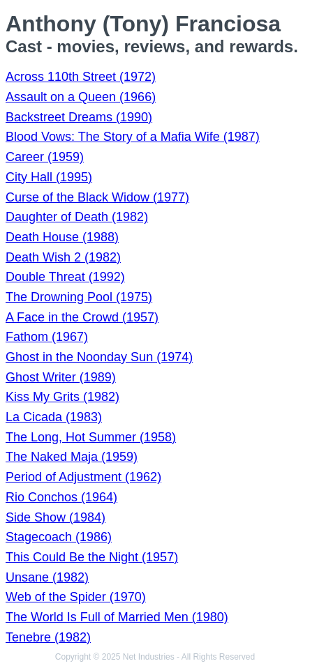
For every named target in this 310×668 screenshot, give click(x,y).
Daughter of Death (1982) (77, 217)
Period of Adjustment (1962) (83, 477)
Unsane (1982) (47, 577)
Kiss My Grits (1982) (62, 397)
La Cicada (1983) (54, 417)
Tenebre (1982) (48, 637)
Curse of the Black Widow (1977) (97, 197)
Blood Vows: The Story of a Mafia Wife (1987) (133, 137)
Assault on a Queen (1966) (81, 97)
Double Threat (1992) (65, 277)
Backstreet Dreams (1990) (79, 117)
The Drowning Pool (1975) (79, 297)
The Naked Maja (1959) (72, 457)
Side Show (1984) (55, 517)
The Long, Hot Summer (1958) (91, 437)
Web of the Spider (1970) (76, 597)
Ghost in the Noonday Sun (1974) (99, 357)
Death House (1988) (62, 237)
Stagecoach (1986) (59, 537)
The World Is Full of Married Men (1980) (117, 617)
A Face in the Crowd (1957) (82, 317)
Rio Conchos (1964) (61, 497)
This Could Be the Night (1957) (92, 557)
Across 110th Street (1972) (81, 77)
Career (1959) (45, 157)
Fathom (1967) (47, 337)
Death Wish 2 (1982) (63, 257)
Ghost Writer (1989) (61, 377)
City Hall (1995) (49, 177)
